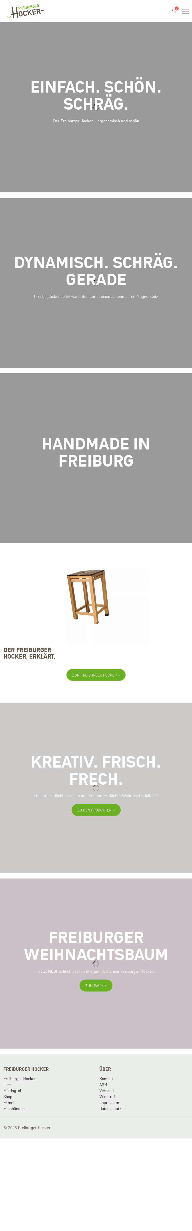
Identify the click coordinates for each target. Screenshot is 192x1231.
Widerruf (107, 1096)
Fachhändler (14, 1108)
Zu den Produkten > (96, 809)
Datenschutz (110, 1108)
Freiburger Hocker (19, 1078)
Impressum (109, 1102)
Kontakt (106, 1078)
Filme (8, 1102)
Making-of (12, 1090)
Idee (7, 1084)
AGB (103, 1084)
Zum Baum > (96, 985)
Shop (7, 1096)
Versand (106, 1090)
